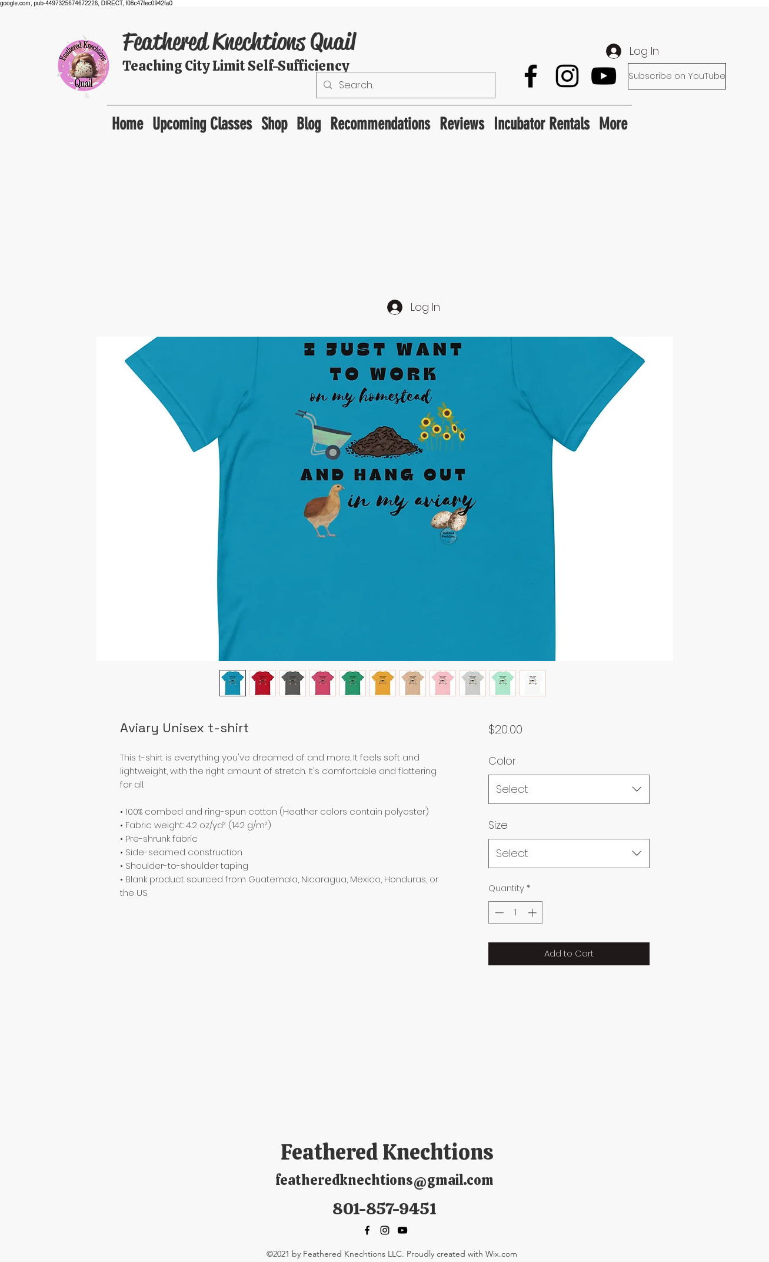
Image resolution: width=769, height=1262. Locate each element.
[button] (380, 118)
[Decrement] (498, 913)
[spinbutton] (515, 913)
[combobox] (568, 789)
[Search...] (404, 85)
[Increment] (533, 913)
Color (502, 760)
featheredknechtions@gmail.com (384, 1180)
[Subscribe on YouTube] (677, 76)
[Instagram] (567, 76)
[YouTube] (603, 76)
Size (498, 825)
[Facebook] (530, 76)
